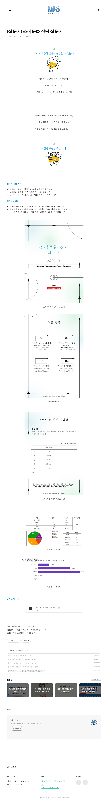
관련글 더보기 (96, 679)
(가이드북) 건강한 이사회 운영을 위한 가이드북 (23, 667)
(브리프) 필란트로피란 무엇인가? (18, 655)
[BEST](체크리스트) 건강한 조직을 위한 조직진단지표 (25, 671)
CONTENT (12, 650)
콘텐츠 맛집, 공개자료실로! (53, 783)
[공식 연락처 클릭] (50, 787)
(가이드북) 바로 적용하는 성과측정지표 (20, 659)
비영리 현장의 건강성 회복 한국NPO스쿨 (26, 723)
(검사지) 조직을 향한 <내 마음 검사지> (20, 663)
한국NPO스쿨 (17, 720)
